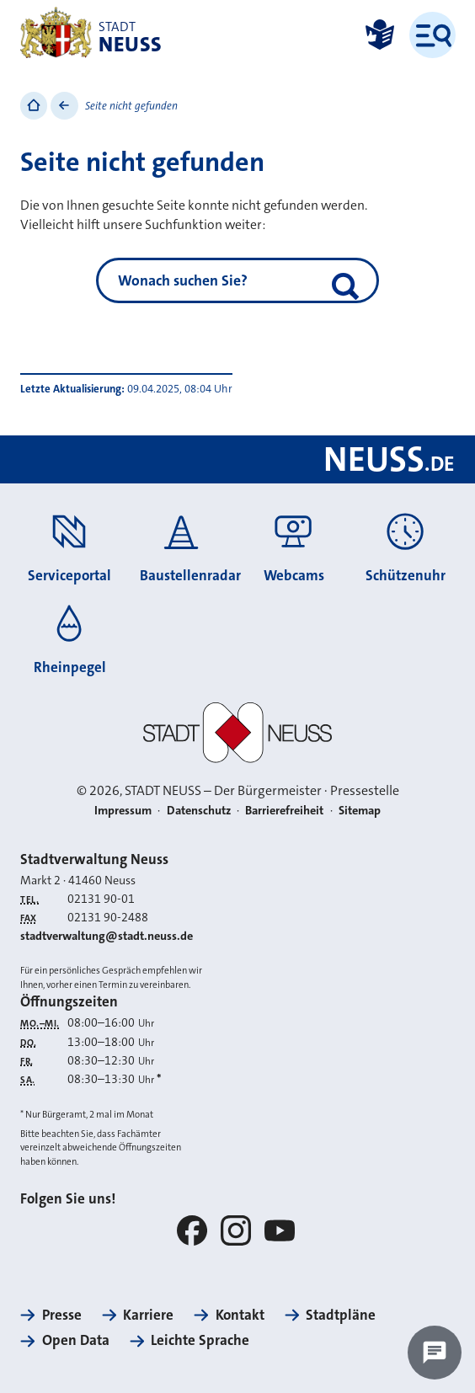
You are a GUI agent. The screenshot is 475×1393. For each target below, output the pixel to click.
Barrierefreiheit (284, 811)
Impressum (123, 811)
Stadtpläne (341, 1314)
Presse (62, 1314)
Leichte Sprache (200, 1340)
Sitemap (360, 811)
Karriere (148, 1314)
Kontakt (240, 1314)
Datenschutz (199, 811)
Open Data (75, 1340)
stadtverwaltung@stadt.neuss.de (106, 936)
